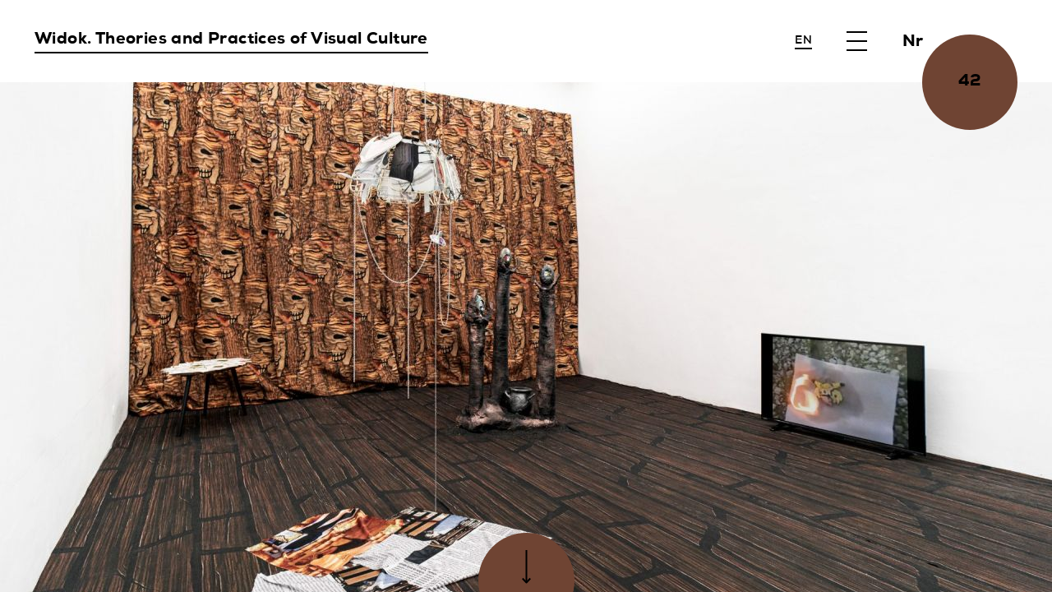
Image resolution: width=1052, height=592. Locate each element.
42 (970, 82)
